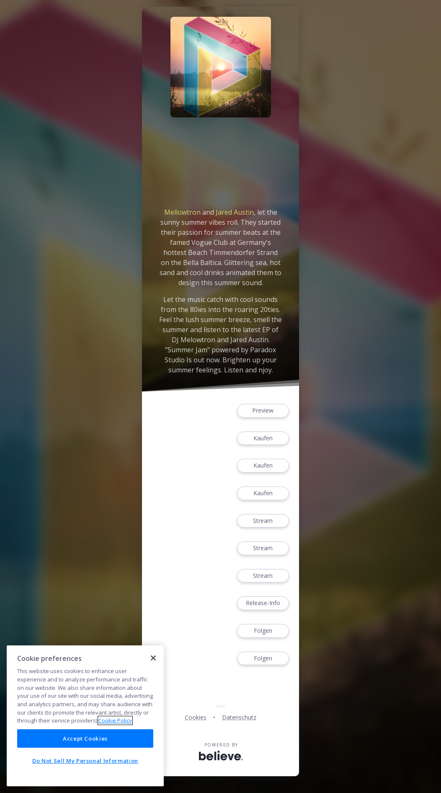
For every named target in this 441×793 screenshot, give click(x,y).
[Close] (153, 658)
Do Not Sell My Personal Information (85, 760)
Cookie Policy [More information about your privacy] (115, 720)
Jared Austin (235, 212)
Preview (263, 410)
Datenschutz (239, 717)
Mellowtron (182, 212)
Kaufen (263, 438)
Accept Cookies (85, 738)
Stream (263, 521)
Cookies (195, 717)
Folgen (263, 630)
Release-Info (263, 603)
